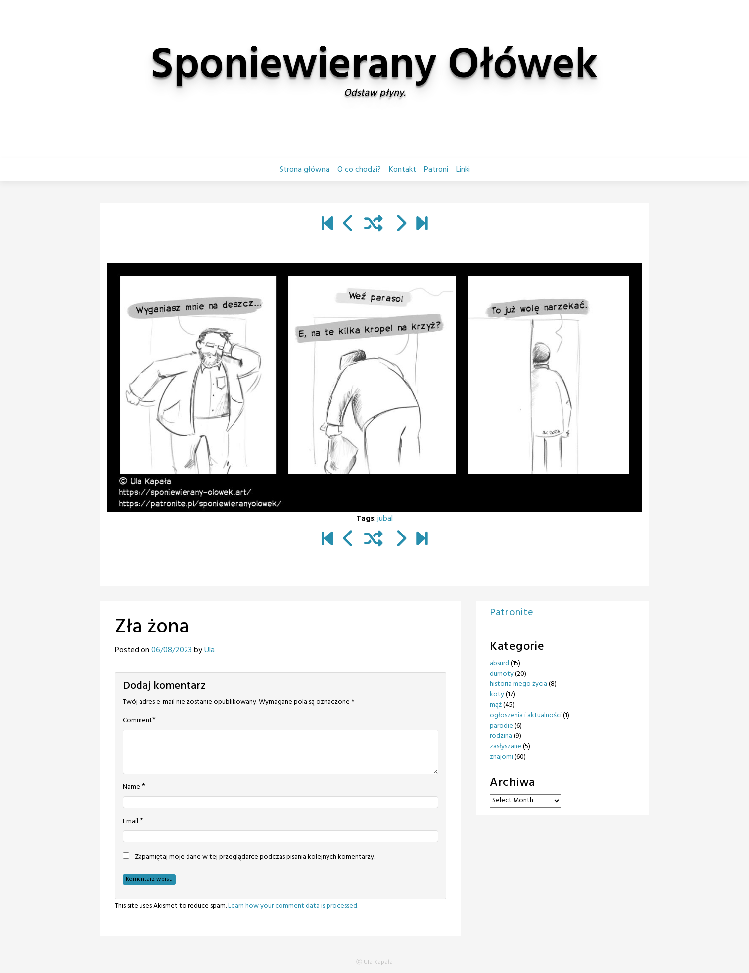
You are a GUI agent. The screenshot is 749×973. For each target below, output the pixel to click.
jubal (385, 518)
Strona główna (304, 169)
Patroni (436, 169)
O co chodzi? (359, 169)
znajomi (501, 757)
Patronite (511, 613)
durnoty (502, 674)
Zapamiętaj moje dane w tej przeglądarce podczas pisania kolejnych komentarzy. (255, 857)
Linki (463, 169)
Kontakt (402, 169)
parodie (501, 725)
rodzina (501, 736)
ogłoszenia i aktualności (526, 715)
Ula (209, 650)
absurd (499, 663)
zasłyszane (505, 746)
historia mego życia (518, 684)
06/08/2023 (171, 650)
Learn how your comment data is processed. (293, 906)
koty (497, 694)
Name (131, 787)
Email (130, 822)
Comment (137, 721)
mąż (496, 705)
